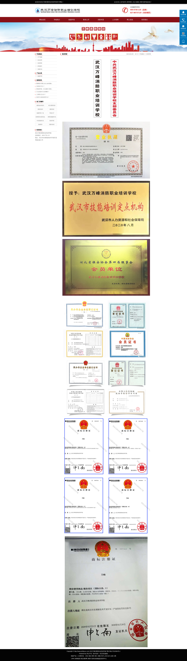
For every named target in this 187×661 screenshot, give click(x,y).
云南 (111, 656)
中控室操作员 (40, 120)
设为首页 (123, 2)
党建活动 (39, 69)
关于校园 (39, 57)
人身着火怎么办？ (41, 94)
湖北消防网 (83, 658)
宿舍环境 (51, 120)
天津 (102, 656)
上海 (105, 656)
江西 (114, 656)
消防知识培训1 (40, 105)
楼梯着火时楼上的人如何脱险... (44, 83)
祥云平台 (89, 653)
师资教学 (39, 66)
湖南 (99, 656)
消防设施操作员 (52, 117)
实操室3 (40, 124)
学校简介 (57, 19)
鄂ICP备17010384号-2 (113, 651)
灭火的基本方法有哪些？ (42, 91)
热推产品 (73, 656)
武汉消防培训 (51, 105)
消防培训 (51, 109)
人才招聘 (115, 19)
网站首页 (42, 19)
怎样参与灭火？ (40, 86)
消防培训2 (51, 124)
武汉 (86, 656)
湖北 (90, 656)
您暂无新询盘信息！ (146, 2)
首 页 (136, 54)
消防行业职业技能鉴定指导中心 (97, 658)
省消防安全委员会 (40, 117)
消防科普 (101, 19)
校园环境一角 (40, 113)
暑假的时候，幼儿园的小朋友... (44, 89)
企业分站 (117, 2)
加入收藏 (136, 2)
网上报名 (130, 19)
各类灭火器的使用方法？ (42, 97)
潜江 (96, 656)
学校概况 (142, 54)
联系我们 (129, 2)
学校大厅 (51, 113)
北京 (108, 656)
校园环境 (71, 19)
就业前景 (39, 60)
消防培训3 (40, 109)
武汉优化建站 (104, 653)
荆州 (93, 656)
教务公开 (86, 19)
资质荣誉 (39, 63)
